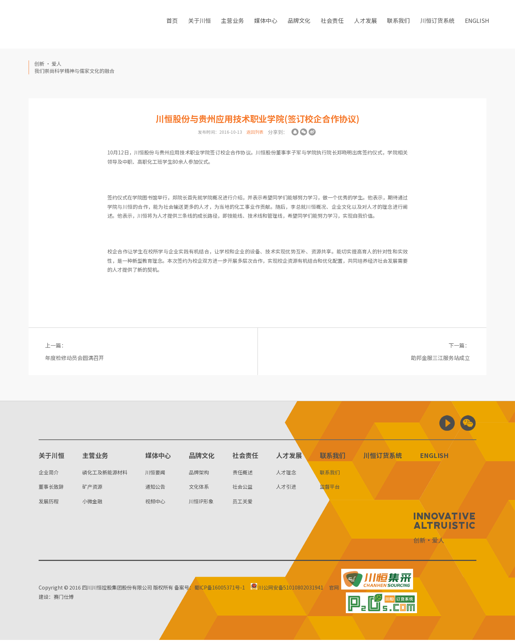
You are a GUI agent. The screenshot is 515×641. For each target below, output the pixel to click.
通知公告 (155, 487)
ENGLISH (477, 24)
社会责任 (332, 24)
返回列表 (255, 132)
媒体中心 (265, 24)
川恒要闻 (155, 473)
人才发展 (365, 24)
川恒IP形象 (201, 502)
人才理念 (286, 473)
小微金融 (92, 502)
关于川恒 (199, 24)
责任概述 (242, 473)
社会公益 (242, 487)
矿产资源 (92, 487)
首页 (172, 24)
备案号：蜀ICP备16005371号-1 (209, 588)
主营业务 (232, 24)
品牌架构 (199, 473)
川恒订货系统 (437, 24)
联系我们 (398, 24)
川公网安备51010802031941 (289, 588)
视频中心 (155, 502)
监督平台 (330, 487)
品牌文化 (299, 24)
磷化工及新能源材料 (104, 473)
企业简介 (49, 473)
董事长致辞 (51, 487)
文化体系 (199, 487)
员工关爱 (242, 502)
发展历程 (49, 502)
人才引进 (286, 487)
